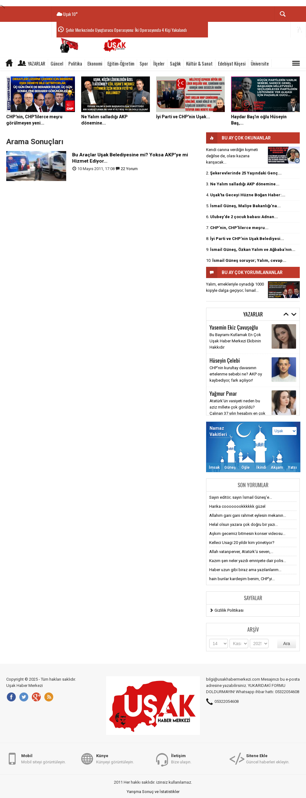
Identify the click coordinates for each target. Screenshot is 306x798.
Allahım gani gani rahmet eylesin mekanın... (247, 515)
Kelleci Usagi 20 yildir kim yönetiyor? (241, 542)
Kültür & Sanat (199, 63)
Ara (286, 643)
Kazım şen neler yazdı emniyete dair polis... (247, 560)
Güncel (57, 63)
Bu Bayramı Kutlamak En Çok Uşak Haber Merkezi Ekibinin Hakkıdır (235, 341)
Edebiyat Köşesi (231, 63)
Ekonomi (94, 63)
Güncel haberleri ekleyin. (267, 758)
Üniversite (260, 63)
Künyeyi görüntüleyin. (115, 758)
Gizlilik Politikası (229, 610)
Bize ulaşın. (181, 758)
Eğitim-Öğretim (120, 63)
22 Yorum (129, 168)
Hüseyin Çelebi (225, 360)
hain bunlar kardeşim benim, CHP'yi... (242, 578)
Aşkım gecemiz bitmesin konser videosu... (247, 533)
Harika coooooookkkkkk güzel (237, 506)
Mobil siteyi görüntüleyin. (43, 758)
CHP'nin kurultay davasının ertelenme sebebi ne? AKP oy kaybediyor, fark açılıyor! (236, 374)
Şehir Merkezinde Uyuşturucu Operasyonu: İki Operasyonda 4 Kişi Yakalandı (126, 30)
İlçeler (159, 63)
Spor (144, 63)
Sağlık (175, 63)
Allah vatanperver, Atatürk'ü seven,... (241, 551)
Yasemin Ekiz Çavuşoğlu (234, 327)
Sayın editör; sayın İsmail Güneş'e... (240, 497)
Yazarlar (36, 63)
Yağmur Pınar (223, 393)
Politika (75, 63)
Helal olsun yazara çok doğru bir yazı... (243, 524)
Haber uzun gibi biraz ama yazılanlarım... (245, 569)
